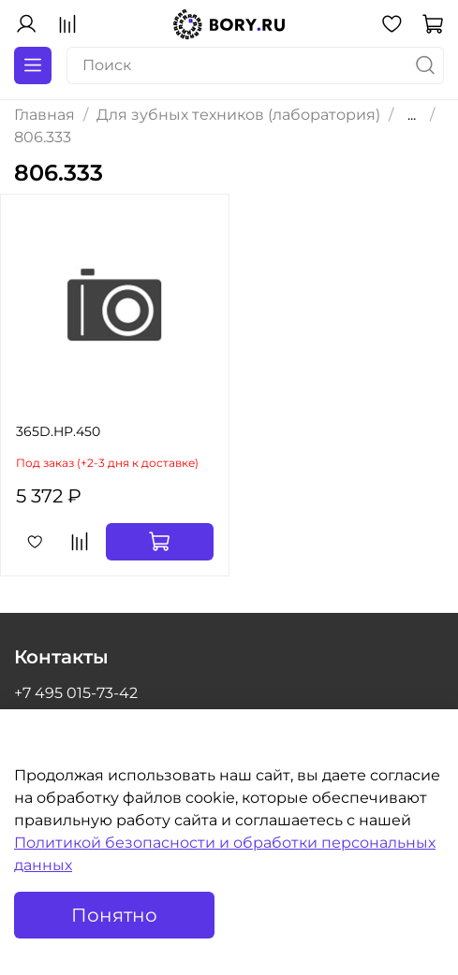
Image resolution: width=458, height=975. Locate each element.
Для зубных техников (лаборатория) (238, 115)
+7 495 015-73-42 (76, 693)
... (411, 115)
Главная (44, 115)
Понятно (114, 915)
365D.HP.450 (58, 431)
